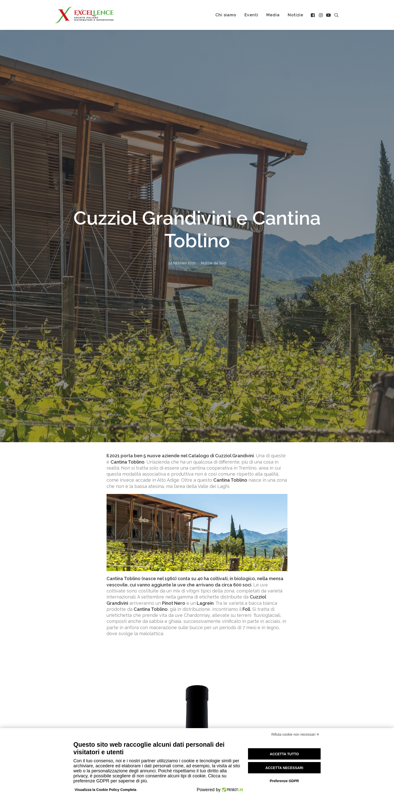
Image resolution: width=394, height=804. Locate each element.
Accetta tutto (284, 754)
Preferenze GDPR (284, 781)
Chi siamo (225, 15)
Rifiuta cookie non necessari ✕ (295, 734)
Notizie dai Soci (213, 104)
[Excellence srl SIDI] (84, 15)
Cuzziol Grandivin (234, 136)
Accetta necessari (284, 768)
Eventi (251, 15)
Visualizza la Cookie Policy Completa (105, 790)
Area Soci (309, 723)
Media (272, 15)
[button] (313, 15)
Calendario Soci (315, 717)
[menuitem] (225, 15)
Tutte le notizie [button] (197, 673)
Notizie (295, 15)
